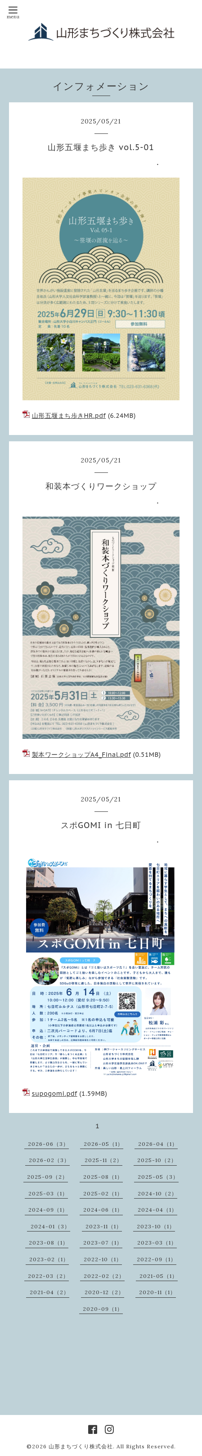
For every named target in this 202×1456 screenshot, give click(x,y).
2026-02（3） (49, 1160)
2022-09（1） (156, 1259)
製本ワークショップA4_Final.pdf (81, 755)
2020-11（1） (157, 1292)
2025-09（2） (47, 1176)
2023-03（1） (157, 1242)
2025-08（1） (103, 1176)
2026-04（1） (158, 1143)
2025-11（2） (103, 1160)
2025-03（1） (48, 1193)
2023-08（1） (48, 1242)
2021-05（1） (158, 1276)
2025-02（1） (103, 1193)
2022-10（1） (103, 1259)
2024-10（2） (157, 1193)
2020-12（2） (104, 1292)
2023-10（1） (156, 1226)
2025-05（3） (158, 1176)
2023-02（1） (49, 1259)
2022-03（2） (48, 1276)
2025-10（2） (157, 1160)
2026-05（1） (103, 1143)
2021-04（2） (49, 1292)
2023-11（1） (103, 1226)
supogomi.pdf (54, 1094)
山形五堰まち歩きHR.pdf (69, 416)
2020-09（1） (103, 1308)
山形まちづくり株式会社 (81, 1446)
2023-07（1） (102, 1242)
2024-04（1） (157, 1209)
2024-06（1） (103, 1209)
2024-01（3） (50, 1226)
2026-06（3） (48, 1143)
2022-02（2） (104, 1276)
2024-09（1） (48, 1209)
